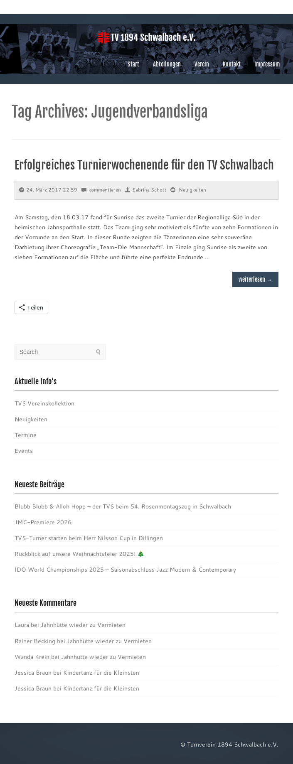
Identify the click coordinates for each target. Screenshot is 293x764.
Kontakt (232, 64)
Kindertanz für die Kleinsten (101, 672)
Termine (26, 435)
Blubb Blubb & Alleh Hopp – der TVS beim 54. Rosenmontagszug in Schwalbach (123, 506)
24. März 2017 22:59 (48, 189)
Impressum (267, 64)
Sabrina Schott (146, 189)
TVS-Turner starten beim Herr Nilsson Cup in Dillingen (89, 538)
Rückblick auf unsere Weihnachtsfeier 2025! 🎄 (79, 554)
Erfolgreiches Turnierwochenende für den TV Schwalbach (144, 165)
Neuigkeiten (192, 189)
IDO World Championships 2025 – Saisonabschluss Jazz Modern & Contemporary (125, 569)
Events (24, 451)
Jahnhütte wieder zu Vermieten (83, 625)
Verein (202, 64)
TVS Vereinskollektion (44, 403)
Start (133, 64)
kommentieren (101, 189)
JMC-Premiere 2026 (43, 522)
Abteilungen (167, 64)
